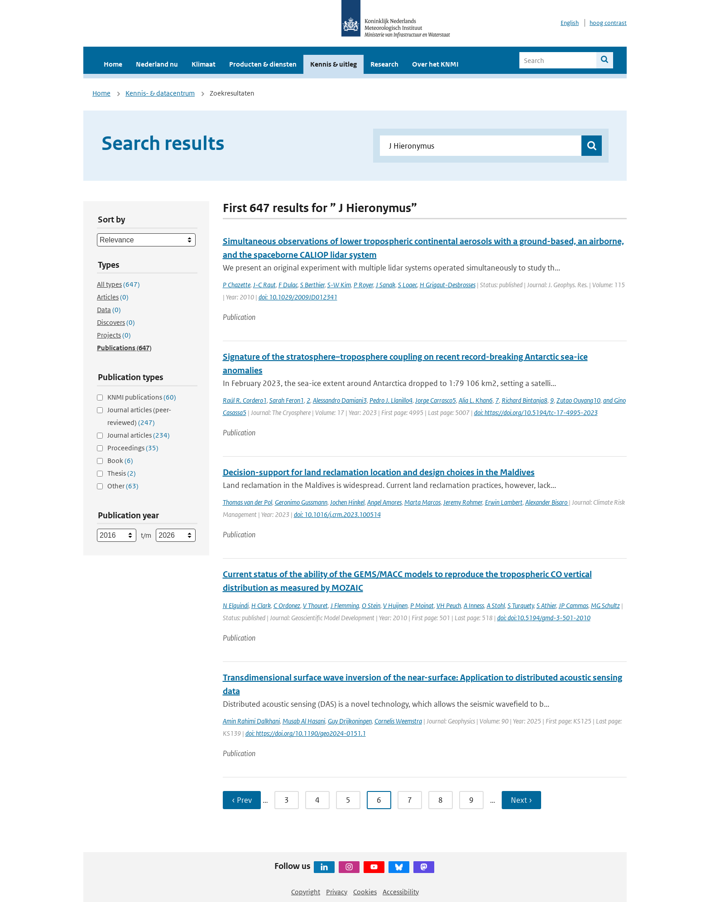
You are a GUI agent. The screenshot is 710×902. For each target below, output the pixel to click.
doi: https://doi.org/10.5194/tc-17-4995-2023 (536, 412)
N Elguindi (236, 605)
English (570, 23)
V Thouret (315, 605)
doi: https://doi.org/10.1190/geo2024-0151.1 (305, 733)
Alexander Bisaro (547, 502)
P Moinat (422, 605)
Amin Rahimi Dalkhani (251, 721)
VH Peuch (449, 605)
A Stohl (496, 605)
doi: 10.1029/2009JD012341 (298, 297)
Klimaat (204, 64)
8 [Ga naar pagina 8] (440, 800)
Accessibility (401, 892)
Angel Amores (384, 502)
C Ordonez (286, 605)
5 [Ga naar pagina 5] (348, 800)
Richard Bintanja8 (524, 400)
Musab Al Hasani (304, 721)
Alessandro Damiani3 (340, 400)
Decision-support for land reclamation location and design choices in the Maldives (379, 472)
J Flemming (345, 605)
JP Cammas (573, 605)
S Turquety (521, 605)
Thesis (121, 473)
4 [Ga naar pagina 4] (317, 800)
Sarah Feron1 (286, 400)
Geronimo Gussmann (301, 502)
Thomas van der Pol (247, 502)
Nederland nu (157, 64)
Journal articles (138, 435)
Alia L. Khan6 (476, 400)
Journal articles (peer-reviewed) (139, 416)
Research (384, 64)
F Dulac (287, 284)
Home (113, 64)
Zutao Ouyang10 (578, 400)
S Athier (546, 605)
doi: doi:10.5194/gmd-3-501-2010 (543, 617)
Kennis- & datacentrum (160, 93)
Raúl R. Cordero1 (245, 400)
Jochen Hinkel (347, 502)
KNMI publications (141, 397)
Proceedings (132, 448)
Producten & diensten (263, 64)
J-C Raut (264, 284)
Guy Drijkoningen (350, 721)
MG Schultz (605, 605)
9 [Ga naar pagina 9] (471, 800)
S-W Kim (339, 284)
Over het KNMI (435, 64)
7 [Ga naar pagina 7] (410, 800)
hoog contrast (608, 23)
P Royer (363, 284)
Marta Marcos (422, 502)
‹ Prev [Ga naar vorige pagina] (242, 800)
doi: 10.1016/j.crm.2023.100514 (337, 514)
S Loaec (407, 284)
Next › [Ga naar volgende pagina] (521, 800)
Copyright (305, 892)
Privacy (336, 892)
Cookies (365, 892)
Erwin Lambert (504, 502)
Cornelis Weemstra (398, 721)
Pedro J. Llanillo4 (391, 400)
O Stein (371, 605)
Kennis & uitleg (333, 64)
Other (123, 486)
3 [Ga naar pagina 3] (286, 800)
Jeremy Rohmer (462, 502)
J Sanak (385, 284)
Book (120, 460)
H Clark (261, 605)
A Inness (474, 605)
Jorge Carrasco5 (435, 400)
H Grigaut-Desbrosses (447, 284)
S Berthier (312, 284)
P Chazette (236, 284)
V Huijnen (395, 605)
